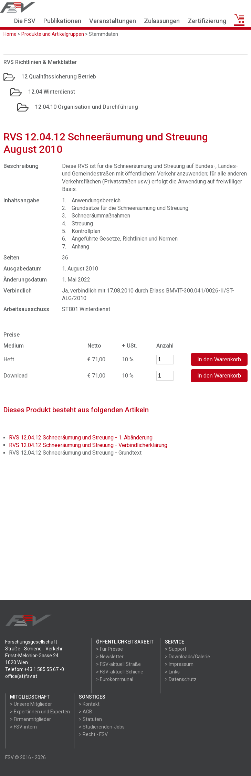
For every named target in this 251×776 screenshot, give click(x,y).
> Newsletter (110, 656)
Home (10, 34)
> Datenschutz (181, 679)
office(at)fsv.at (21, 676)
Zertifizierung (207, 20)
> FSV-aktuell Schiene (119, 671)
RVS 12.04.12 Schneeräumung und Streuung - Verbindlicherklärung (88, 445)
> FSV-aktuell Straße (118, 664)
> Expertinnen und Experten (40, 711)
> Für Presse (109, 649)
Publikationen (62, 20)
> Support (175, 649)
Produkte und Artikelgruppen (52, 34)
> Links (172, 671)
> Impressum (179, 664)
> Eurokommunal (114, 679)
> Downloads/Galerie (187, 656)
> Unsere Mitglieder (31, 704)
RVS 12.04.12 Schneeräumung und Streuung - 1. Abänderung (81, 437)
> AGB (85, 711)
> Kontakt (89, 704)
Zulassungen (162, 20)
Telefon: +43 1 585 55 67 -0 (34, 669)
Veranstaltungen (112, 20)
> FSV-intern (23, 727)
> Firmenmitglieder (30, 719)
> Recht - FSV (93, 734)
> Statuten (90, 719)
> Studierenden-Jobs (102, 727)
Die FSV (24, 20)
